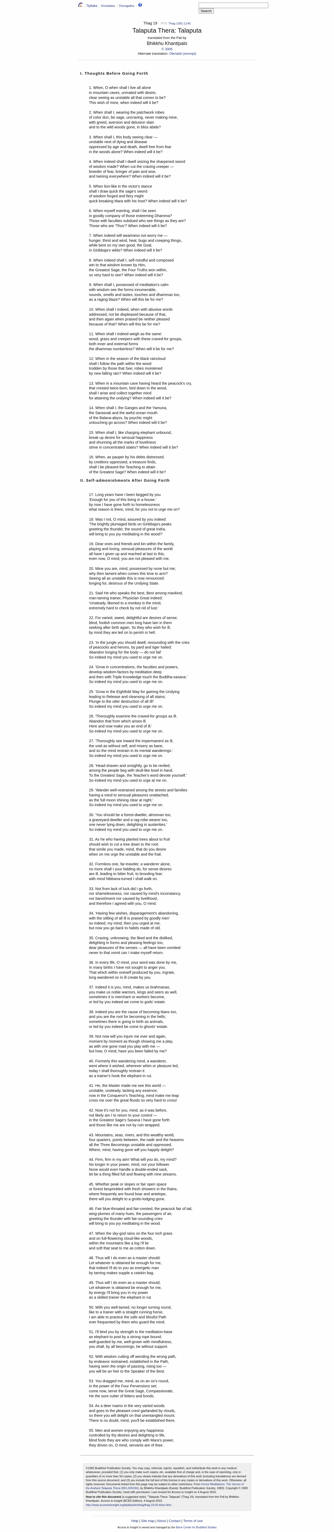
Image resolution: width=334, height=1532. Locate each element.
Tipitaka (91, 6)
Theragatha (126, 5)
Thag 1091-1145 (179, 23)
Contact (175, 1521)
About (161, 1521)
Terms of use (193, 1521)
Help (134, 1521)
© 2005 (167, 49)
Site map (148, 1521)
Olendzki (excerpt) (182, 54)
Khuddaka (108, 5)
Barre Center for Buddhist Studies (196, 1527)
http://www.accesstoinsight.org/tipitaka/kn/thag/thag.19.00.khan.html (128, 1504)
